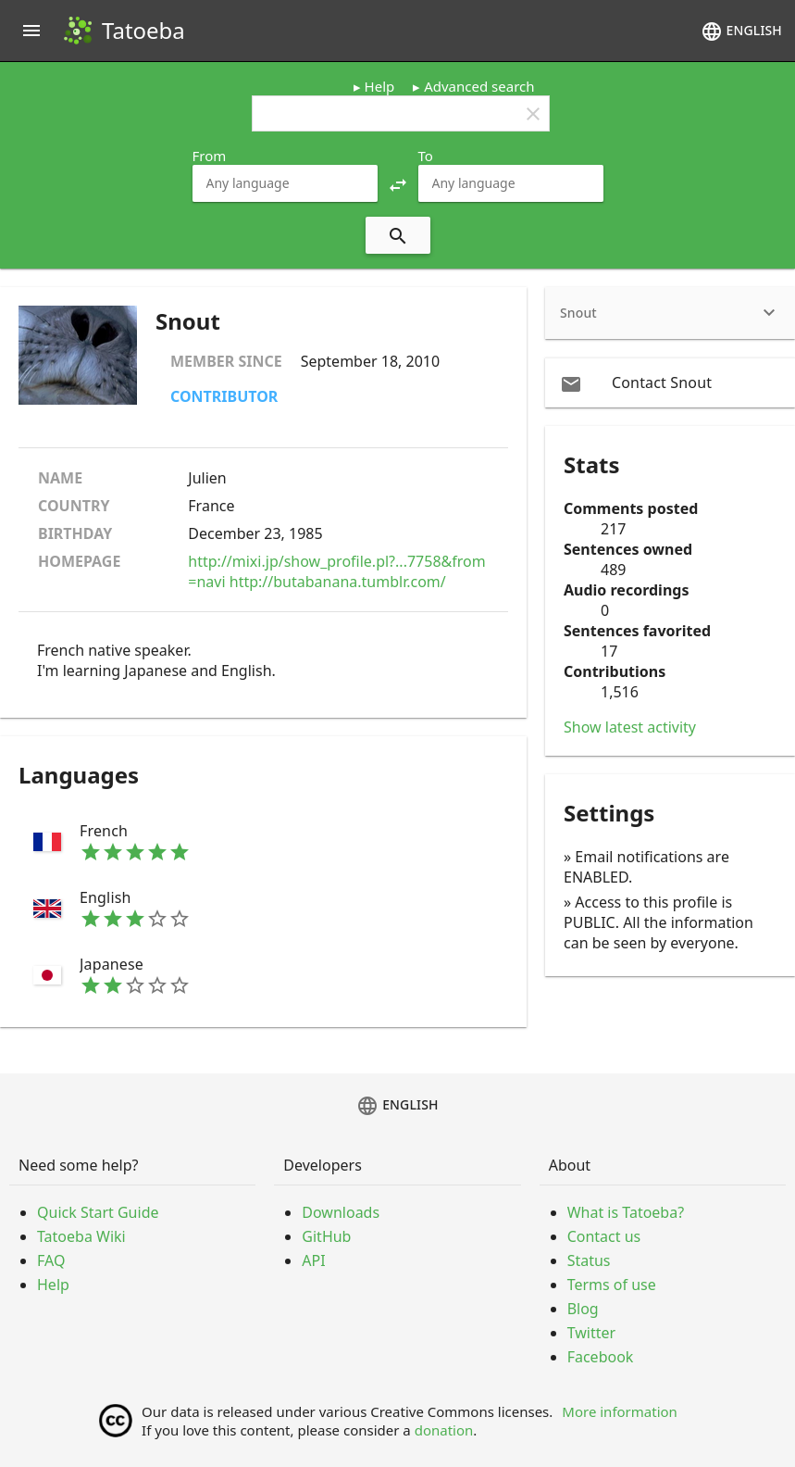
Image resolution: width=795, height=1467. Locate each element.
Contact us (604, 1236)
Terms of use (611, 1284)
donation (444, 1430)
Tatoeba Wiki (81, 1236)
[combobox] (285, 183)
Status (589, 1260)
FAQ (51, 1260)
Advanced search (479, 86)
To (425, 155)
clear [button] (533, 114)
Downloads (340, 1212)
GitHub (326, 1236)
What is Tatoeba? (625, 1212)
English (741, 31)
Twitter (591, 1333)
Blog (583, 1308)
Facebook (600, 1357)
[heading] (670, 313)
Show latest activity (630, 727)
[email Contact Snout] (670, 382)
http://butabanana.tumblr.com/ (338, 581)
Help (380, 86)
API (313, 1260)
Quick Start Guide (98, 1212)
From (210, 155)
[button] (398, 183)
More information (619, 1411)
